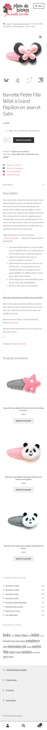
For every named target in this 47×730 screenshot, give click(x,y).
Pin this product (14, 171)
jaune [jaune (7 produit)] (22, 641)
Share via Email (13, 174)
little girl (15, 322)
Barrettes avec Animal (21, 24)
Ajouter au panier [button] (23, 420)
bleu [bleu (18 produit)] (24, 635)
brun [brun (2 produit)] (29, 635)
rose (36, 154)
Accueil (8, 24)
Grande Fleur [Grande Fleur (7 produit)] (9, 641)
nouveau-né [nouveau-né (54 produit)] (17, 646)
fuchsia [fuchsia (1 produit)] (42, 635)
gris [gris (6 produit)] (18, 641)
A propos (10, 690)
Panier (36, 724)
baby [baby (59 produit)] (7, 634)
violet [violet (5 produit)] (10, 657)
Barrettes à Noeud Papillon (16, 602)
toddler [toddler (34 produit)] (26, 652)
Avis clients (11, 700)
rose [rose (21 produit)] (11, 652)
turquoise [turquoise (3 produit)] (36, 652)
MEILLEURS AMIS (11, 238)
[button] (40, 37)
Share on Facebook (15, 168)
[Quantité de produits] (7, 140)
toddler (6, 157)
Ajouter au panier (23, 140)
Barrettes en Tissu (13, 611)
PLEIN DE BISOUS (18, 344)
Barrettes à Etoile (12, 590)
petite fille (30, 154)
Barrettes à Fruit (12, 598)
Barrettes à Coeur (12, 585)
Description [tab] (8, 184)
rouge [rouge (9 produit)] (18, 652)
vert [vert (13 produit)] (5, 656)
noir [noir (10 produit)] (5, 646)
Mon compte (8, 726)
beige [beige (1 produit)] (12, 635)
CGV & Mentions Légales (16, 670)
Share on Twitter (14, 165)
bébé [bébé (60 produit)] (35, 634)
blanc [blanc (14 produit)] (18, 635)
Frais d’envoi (11, 680)
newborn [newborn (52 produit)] (33, 640)
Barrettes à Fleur (12, 594)
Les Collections (12, 615)
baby (14, 154)
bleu (23, 154)
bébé (18, 154)
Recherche (23, 726)
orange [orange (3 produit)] (29, 647)
